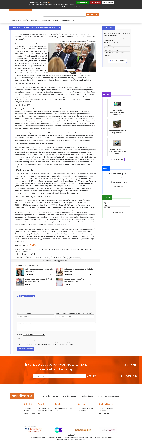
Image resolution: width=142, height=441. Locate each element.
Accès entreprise (116, 187)
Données (99, 396)
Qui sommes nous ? (112, 396)
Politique (46, 257)
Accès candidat (116, 178)
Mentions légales (87, 396)
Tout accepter (82, 2)
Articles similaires (75, 257)
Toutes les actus (117, 60)
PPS (76, 159)
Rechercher (92, 14)
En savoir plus (116, 212)
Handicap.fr (80, 437)
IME (72, 176)
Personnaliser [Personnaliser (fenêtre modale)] (108, 2)
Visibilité (20, 334)
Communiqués (56, 257)
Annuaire (107, 208)
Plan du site (46, 396)
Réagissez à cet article (27, 254)
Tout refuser (95, 2)
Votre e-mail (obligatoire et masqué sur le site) (74, 313)
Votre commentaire (24, 321)
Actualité (29, 257)
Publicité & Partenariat (70, 396)
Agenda (106, 203)
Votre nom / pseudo (24, 313)
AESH (42, 66)
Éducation (38, 257)
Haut (110, 437)
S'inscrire (91, 375)
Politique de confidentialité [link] (71, 7)
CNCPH (73, 73)
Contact (56, 396)
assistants (67, 343)
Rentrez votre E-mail (25, 376)
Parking (106, 205)
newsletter (48, 369)
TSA (24, 193)
